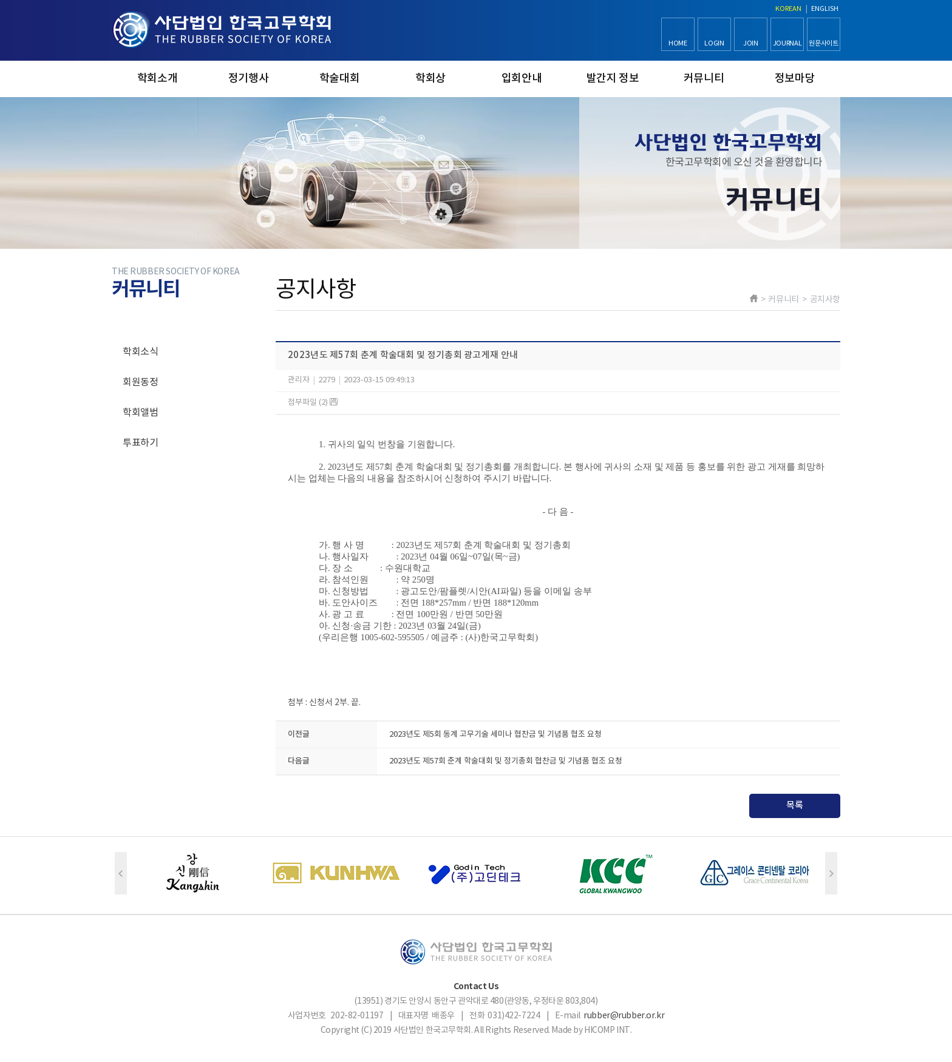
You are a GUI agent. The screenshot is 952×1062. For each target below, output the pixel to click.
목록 (794, 805)
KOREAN (788, 9)
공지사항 (140, 321)
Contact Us (476, 986)
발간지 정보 (612, 78)
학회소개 (157, 78)
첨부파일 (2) (313, 402)
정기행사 (248, 78)
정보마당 (795, 78)
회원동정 (140, 382)
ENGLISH (824, 9)
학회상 (430, 78)
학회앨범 (140, 412)
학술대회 (339, 78)
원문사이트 (823, 43)
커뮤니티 (704, 78)
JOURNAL (787, 43)
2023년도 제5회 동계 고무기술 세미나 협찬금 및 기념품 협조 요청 (495, 734)
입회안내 (521, 78)
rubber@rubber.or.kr (623, 1016)
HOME (677, 43)
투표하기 (140, 443)
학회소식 (140, 352)
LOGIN (714, 43)
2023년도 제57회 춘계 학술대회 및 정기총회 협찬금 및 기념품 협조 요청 (505, 761)
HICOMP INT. (607, 1030)
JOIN (750, 43)
